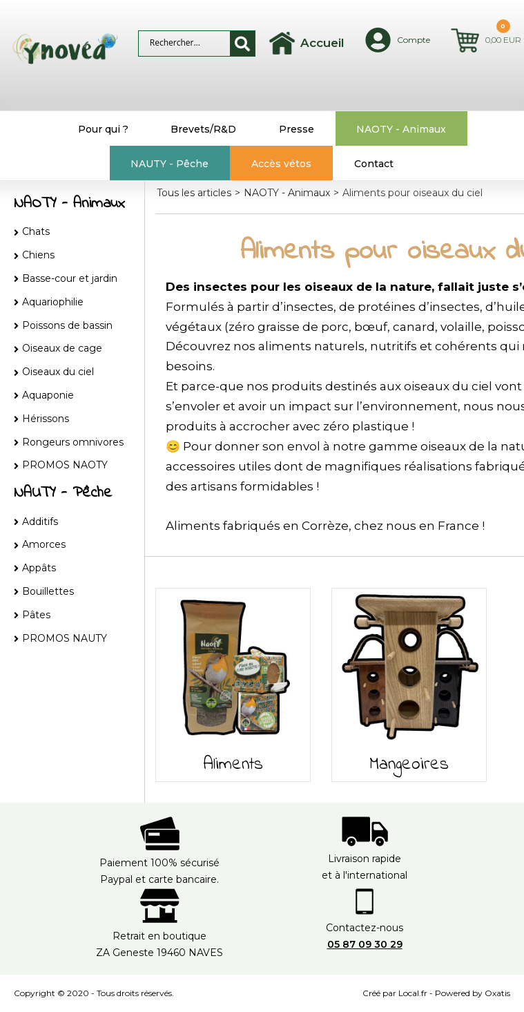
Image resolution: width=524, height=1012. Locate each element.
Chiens (38, 255)
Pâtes (36, 615)
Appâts (39, 568)
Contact (374, 163)
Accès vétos (281, 163)
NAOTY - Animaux (401, 129)
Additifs (40, 521)
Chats (36, 231)
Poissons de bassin (67, 325)
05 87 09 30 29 (364, 944)
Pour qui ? (103, 129)
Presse (296, 129)
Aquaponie (48, 395)
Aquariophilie (53, 302)
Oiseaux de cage (62, 348)
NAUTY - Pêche (169, 163)
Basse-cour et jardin (69, 278)
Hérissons (45, 418)
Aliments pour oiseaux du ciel (412, 193)
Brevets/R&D (203, 129)
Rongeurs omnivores (73, 442)
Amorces (44, 544)
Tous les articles (194, 193)
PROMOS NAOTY (65, 465)
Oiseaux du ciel (58, 371)
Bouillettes (48, 591)
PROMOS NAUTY (64, 638)
